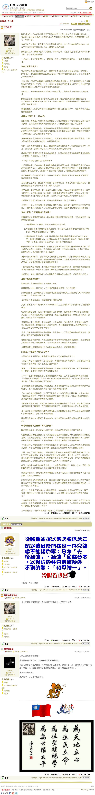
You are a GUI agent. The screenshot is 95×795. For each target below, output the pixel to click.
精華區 (28, 16)
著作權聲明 (37, 790)
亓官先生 (7, 64)
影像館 (45, 16)
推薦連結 (55, 16)
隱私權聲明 (46, 790)
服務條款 (29, 790)
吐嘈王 (16, 8)
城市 (6, 12)
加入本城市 (13, 10)
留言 (6, 53)
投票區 (37, 16)
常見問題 (22, 790)
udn (3, 12)
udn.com (91, 790)
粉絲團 (5, 793)
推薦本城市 (21, 10)
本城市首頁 (8, 16)
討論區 (19, 16)
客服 (53, 790)
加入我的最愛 (31, 10)
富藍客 (10, 49)
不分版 (10, 21)
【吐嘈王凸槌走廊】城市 (30, 12)
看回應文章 (64, 23)
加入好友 (12, 53)
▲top (92, 786)
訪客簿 (74, 16)
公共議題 (19, 12)
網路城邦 (90, 2)
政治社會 (12, 12)
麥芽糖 (6, 67)
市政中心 (85, 16)
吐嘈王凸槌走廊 (18, 5)
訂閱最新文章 (40, 10)
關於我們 (15, 790)
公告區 (65, 16)
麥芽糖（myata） (20, 598)
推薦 (88, 30)
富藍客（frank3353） (22, 651)
